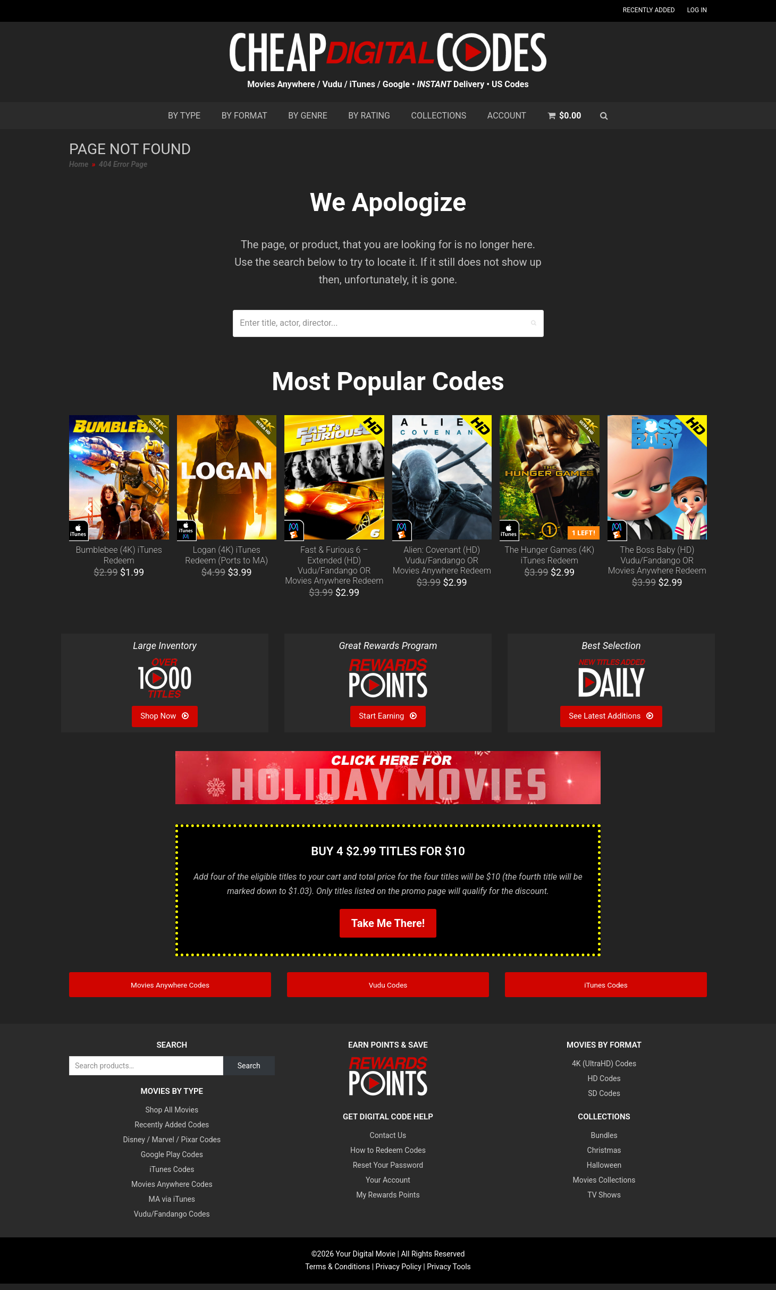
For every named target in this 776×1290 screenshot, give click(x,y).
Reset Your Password (388, 1172)
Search (249, 1072)
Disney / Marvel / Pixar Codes (172, 1146)
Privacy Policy (398, 1273)
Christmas (604, 1157)
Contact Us (388, 1142)
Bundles (604, 1142)
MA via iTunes (172, 1206)
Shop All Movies (171, 1116)
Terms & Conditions (337, 1273)
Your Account (388, 1187)
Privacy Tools (449, 1273)
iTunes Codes (171, 1176)
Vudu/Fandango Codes (172, 1221)
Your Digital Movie (366, 1261)
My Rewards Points (387, 1202)
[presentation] (87, 510)
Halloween (604, 1172)
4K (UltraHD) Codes (604, 1070)
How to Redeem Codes (388, 1157)
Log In (697, 10)
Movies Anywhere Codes (172, 1191)
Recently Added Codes (171, 1131)
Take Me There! (388, 923)
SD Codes (604, 1100)
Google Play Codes (172, 1161)
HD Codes (603, 1085)
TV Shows (604, 1202)
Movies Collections (604, 1187)
